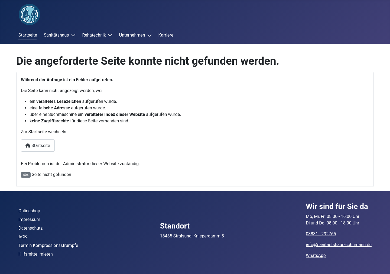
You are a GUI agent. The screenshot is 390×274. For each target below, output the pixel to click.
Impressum (29, 219)
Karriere (165, 35)
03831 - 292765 (321, 233)
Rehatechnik (94, 35)
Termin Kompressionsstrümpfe (48, 245)
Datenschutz (30, 228)
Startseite (27, 35)
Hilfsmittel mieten (35, 254)
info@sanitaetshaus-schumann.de (339, 244)
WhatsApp (316, 255)
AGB (22, 236)
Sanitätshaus (56, 35)
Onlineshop (29, 210)
